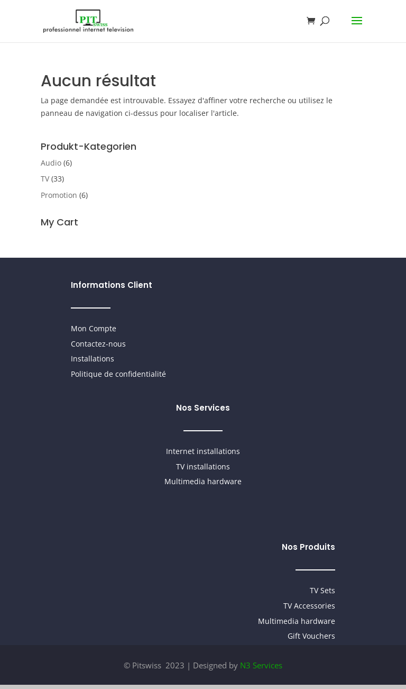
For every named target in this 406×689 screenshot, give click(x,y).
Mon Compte (93, 328)
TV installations (203, 466)
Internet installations (203, 451)
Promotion (59, 195)
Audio (51, 163)
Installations (92, 358)
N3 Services (261, 665)
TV (45, 179)
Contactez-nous (98, 344)
